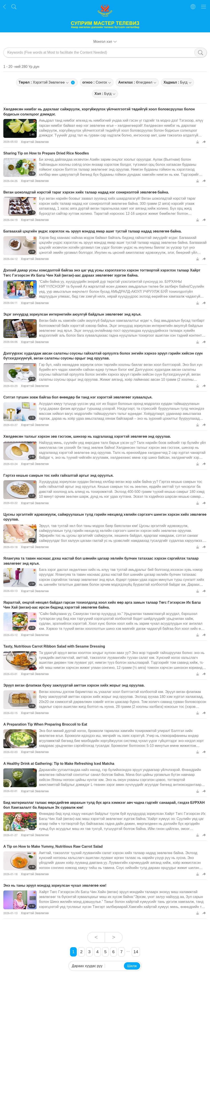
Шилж (132, 966)
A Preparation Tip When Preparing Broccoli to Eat (45, 724)
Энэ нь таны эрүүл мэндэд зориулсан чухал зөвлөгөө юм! (54, 885)
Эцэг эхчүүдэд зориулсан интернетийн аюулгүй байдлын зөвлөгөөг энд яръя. (72, 314)
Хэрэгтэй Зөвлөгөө (35, 142)
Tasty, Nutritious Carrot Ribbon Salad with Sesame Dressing (54, 646)
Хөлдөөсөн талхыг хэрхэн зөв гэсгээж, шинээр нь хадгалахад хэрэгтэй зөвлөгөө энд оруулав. (87, 436)
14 (135, 951)
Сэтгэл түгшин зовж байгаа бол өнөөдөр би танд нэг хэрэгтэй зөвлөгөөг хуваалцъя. (77, 397)
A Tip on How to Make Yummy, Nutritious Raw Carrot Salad (53, 846)
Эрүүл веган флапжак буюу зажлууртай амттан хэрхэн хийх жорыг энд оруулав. (74, 685)
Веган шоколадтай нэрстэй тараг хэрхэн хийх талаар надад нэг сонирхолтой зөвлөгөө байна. (86, 192)
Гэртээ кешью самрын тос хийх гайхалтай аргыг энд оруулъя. (58, 475)
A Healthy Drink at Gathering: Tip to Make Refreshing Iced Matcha (58, 763)
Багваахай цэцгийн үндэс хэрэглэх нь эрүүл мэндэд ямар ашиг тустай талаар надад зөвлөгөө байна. (92, 231)
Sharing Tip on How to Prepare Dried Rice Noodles (46, 153)
